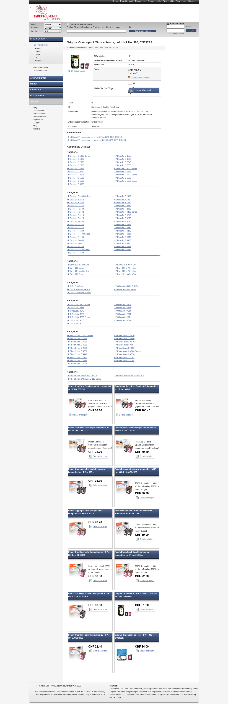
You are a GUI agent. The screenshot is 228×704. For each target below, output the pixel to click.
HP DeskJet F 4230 (122, 218)
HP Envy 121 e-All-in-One (125, 274)
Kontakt (191, 1)
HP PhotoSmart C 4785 (77, 360)
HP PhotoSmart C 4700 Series (127, 351)
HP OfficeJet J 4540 (122, 308)
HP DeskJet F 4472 (75, 243)
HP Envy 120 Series (75, 274)
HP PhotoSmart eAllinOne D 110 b (129, 376)
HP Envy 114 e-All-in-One (78, 271)
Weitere (38, 61)
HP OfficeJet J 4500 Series (78, 305)
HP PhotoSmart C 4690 (77, 351)
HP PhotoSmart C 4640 (124, 338)
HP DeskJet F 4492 (122, 246)
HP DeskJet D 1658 (122, 156)
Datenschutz (38, 111)
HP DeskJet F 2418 (75, 199)
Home (115, 1)
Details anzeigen (79, 415)
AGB (35, 126)
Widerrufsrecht (39, 117)
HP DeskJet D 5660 (75, 184)
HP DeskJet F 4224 (75, 218)
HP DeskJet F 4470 (122, 240)
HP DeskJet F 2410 (122, 196)
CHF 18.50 (95, 605)
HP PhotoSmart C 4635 (77, 338)
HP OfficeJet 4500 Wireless (79, 293)
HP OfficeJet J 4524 (122, 305)
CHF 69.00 (142, 534)
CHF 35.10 (95, 480)
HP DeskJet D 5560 (75, 178)
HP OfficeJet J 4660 (75, 320)
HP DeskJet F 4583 (75, 253)
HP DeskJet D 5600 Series (125, 181)
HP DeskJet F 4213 (122, 215)
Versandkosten (39, 114)
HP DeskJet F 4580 (122, 249)
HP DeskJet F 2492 (75, 212)
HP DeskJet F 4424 (122, 234)
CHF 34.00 (142, 646)
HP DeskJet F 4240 (122, 221)
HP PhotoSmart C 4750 (124, 354)
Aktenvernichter (38, 78)
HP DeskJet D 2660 (75, 172)
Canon (37, 52)
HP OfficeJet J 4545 (75, 311)
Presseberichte (154, 1)
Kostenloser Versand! (140, 77)
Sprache (34, 28)
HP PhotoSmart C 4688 (124, 348)
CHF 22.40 (95, 646)
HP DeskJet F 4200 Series (125, 212)
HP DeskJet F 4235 (75, 221)
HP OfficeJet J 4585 (122, 314)
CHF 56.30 (95, 410)
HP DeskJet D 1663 (122, 159)
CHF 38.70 (95, 451)
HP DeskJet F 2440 (122, 202)
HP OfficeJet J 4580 (75, 314)
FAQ (35, 107)
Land (33, 24)
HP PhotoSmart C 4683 (124, 345)
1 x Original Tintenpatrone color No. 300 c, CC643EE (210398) (95, 137)
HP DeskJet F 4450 (75, 240)
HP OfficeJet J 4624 (122, 317)
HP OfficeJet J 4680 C (76, 323)
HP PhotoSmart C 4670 (124, 342)
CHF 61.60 (142, 605)
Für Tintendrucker (40, 45)
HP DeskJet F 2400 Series (78, 196)
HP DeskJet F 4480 (122, 243)
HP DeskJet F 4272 (122, 224)
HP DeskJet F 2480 (122, 206)
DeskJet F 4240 (111, 48)
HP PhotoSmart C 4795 (77, 364)
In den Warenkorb (143, 90)
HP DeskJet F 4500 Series (78, 249)
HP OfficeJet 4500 (75, 286)
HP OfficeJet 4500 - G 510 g (126, 286)
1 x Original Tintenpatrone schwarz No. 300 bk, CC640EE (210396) (97, 140)
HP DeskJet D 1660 (75, 159)
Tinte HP (98, 48)
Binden (33, 84)
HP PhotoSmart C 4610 (124, 335)
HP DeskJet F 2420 (122, 199)
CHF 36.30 (142, 493)
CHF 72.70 (142, 576)
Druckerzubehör (38, 39)
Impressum (38, 120)
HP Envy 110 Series (75, 268)
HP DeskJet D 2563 (122, 165)
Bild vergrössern (78, 71)
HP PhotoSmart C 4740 (77, 354)
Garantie (36, 123)
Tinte (90, 48)
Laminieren (36, 89)
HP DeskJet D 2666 (122, 172)
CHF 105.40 (142, 410)
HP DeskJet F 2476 (75, 206)
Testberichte (168, 1)
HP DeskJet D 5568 (75, 181)
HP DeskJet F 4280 (122, 228)
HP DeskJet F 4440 (122, 237)
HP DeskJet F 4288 (122, 231)
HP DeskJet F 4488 (75, 246)
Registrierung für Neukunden (132, 1)
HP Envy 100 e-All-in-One (78, 265)
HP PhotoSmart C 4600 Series (80, 335)
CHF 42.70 (95, 522)
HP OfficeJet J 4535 (75, 308)
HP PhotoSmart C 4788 (124, 360)
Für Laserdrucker (40, 67)
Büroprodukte (37, 95)
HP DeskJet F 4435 (75, 237)
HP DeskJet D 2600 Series (125, 168)
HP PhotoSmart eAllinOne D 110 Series (84, 379)
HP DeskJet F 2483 (75, 209)
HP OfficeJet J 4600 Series (78, 317)
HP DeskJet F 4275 (75, 228)
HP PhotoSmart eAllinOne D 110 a (82, 376)
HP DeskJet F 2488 (122, 209)
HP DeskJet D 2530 (75, 162)
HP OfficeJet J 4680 (122, 320)
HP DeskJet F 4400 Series (78, 234)
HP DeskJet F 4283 (75, 231)
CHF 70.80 (142, 451)
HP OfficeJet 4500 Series (125, 289)
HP (36, 58)
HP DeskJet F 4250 (75, 224)
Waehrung (35, 31)
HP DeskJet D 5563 (122, 178)
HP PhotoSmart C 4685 (77, 348)
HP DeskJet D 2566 (75, 168)
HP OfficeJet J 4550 (122, 311)
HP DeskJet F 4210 (75, 215)
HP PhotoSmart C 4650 (77, 342)
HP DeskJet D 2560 (75, 165)
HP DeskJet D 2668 (75, 175)
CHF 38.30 (95, 576)
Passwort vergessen (175, 33)
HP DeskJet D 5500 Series (125, 175)
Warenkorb (181, 1)
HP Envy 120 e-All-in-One (125, 271)
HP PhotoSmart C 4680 (77, 345)
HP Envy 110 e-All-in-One (125, 265)
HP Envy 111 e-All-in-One (125, 268)
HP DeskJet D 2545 (122, 162)
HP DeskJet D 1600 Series (78, 156)
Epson (37, 55)
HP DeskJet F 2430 (75, 202)
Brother (38, 49)
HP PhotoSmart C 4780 (77, 357)
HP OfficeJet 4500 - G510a (78, 289)
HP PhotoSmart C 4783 (124, 357)
